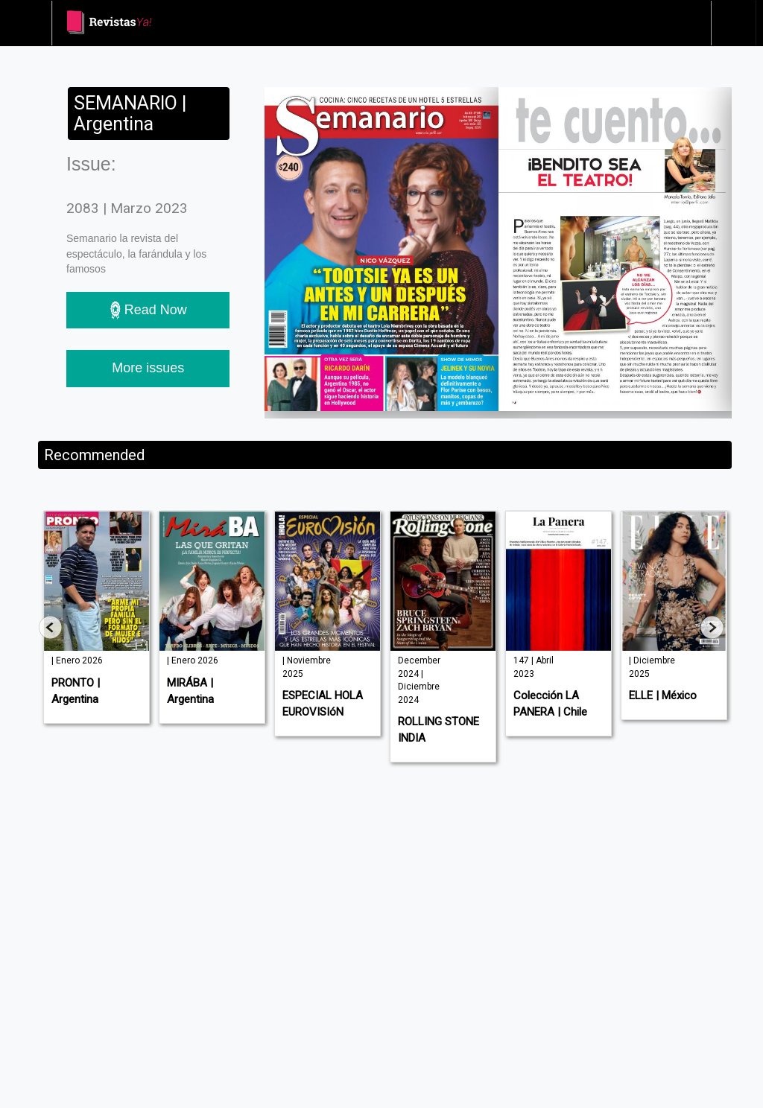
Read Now (148, 310)
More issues (148, 368)
